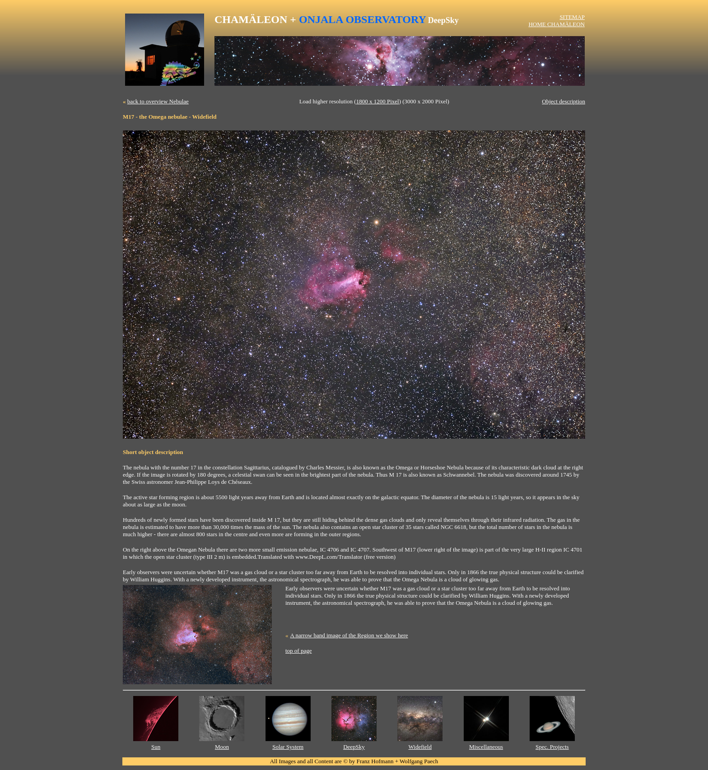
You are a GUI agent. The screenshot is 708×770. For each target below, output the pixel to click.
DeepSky (354, 746)
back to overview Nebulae (158, 101)
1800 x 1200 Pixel (377, 101)
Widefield (420, 746)
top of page (298, 650)
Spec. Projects (552, 746)
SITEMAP (572, 17)
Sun (155, 746)
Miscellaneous (486, 746)
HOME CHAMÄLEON (556, 24)
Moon (222, 746)
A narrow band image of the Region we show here (349, 635)
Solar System (287, 746)
